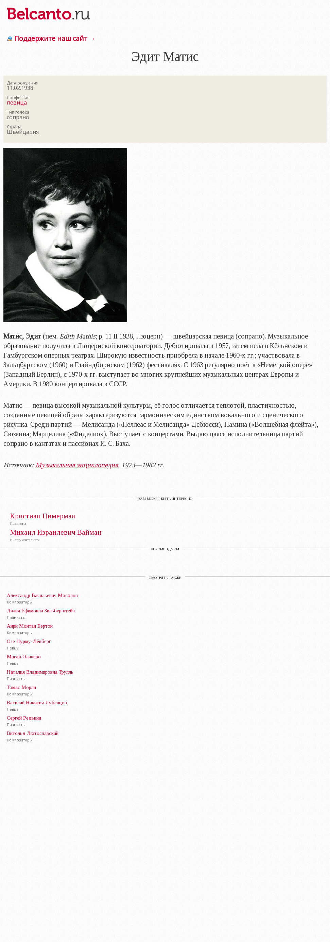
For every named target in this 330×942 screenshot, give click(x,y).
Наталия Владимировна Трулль (40, 672)
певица (17, 102)
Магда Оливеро (24, 656)
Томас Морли (21, 687)
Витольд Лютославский (32, 733)
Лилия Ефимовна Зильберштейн (41, 610)
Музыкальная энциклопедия (76, 465)
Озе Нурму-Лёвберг (29, 641)
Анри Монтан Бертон (30, 626)
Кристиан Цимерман (43, 516)
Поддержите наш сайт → (54, 38)
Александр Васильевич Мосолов (42, 595)
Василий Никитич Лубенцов (37, 702)
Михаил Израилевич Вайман (56, 532)
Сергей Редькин (24, 718)
